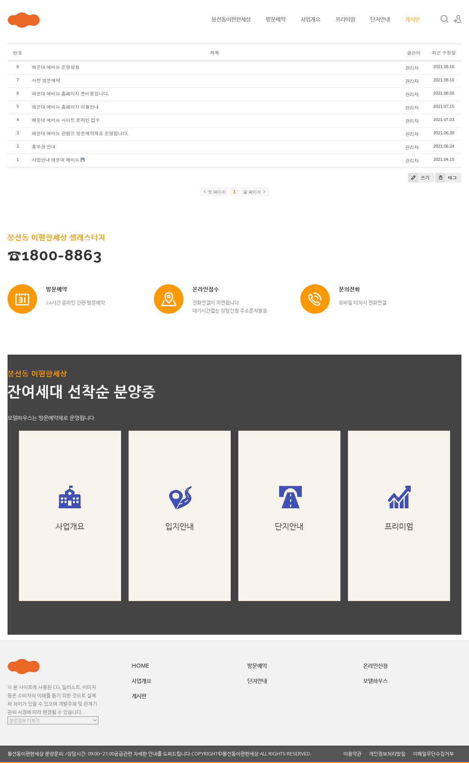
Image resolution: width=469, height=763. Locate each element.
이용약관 (352, 754)
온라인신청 (375, 665)
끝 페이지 (254, 192)
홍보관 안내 (44, 146)
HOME (140, 665)
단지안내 (380, 19)
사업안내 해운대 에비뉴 (55, 160)
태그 (446, 177)
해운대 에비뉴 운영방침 (55, 67)
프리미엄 (345, 19)
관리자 (412, 68)
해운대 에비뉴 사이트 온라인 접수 (66, 120)
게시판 (412, 19)
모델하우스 (375, 680)
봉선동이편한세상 (231, 19)
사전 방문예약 (46, 80)
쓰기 (419, 177)
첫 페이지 (214, 192)
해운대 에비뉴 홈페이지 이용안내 (65, 107)
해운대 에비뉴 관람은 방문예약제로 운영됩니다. (80, 133)
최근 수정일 (444, 53)
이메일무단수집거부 (433, 754)
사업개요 (310, 19)
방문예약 (276, 19)
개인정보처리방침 (387, 754)
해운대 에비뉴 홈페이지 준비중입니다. (70, 93)
